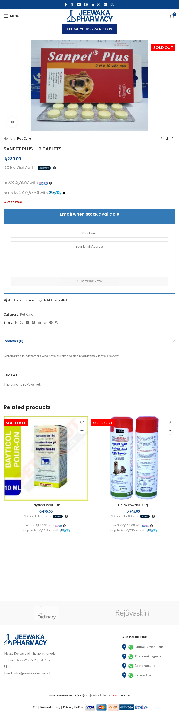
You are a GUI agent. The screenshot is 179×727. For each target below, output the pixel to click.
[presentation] (46, 267)
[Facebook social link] (66, 4)
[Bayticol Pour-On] (46, 458)
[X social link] (72, 4)
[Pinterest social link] (85, 4)
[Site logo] (89, 16)
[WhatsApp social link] (99, 4)
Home (8, 138)
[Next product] (172, 138)
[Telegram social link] (105, 4)
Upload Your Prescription (89, 29)
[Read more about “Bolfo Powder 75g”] (169, 430)
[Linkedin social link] (92, 4)
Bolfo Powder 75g (133, 505)
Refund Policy (50, 707)
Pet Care (24, 138)
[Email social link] (79, 4)
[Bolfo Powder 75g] (133, 458)
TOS (34, 707)
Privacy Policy (73, 707)
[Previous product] (161, 138)
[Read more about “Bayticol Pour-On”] (82, 430)
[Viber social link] (112, 4)
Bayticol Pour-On (46, 505)
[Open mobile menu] (11, 16)
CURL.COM (120, 695)
